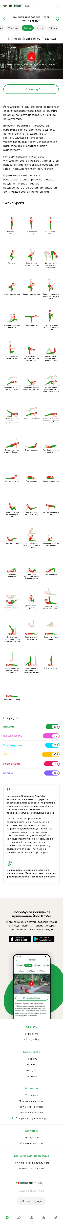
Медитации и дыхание (31, 1101)
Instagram (31, 1070)
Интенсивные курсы (31, 1106)
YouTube (31, 1064)
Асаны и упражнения (31, 1112)
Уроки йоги (31, 1095)
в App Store (31, 1033)
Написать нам (31, 1137)
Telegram (31, 1058)
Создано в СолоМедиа (31, 1190)
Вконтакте (31, 1076)
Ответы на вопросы (31, 1143)
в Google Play (31, 1039)
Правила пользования (31, 1168)
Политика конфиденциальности (32, 1162)
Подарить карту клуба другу (31, 1118)
